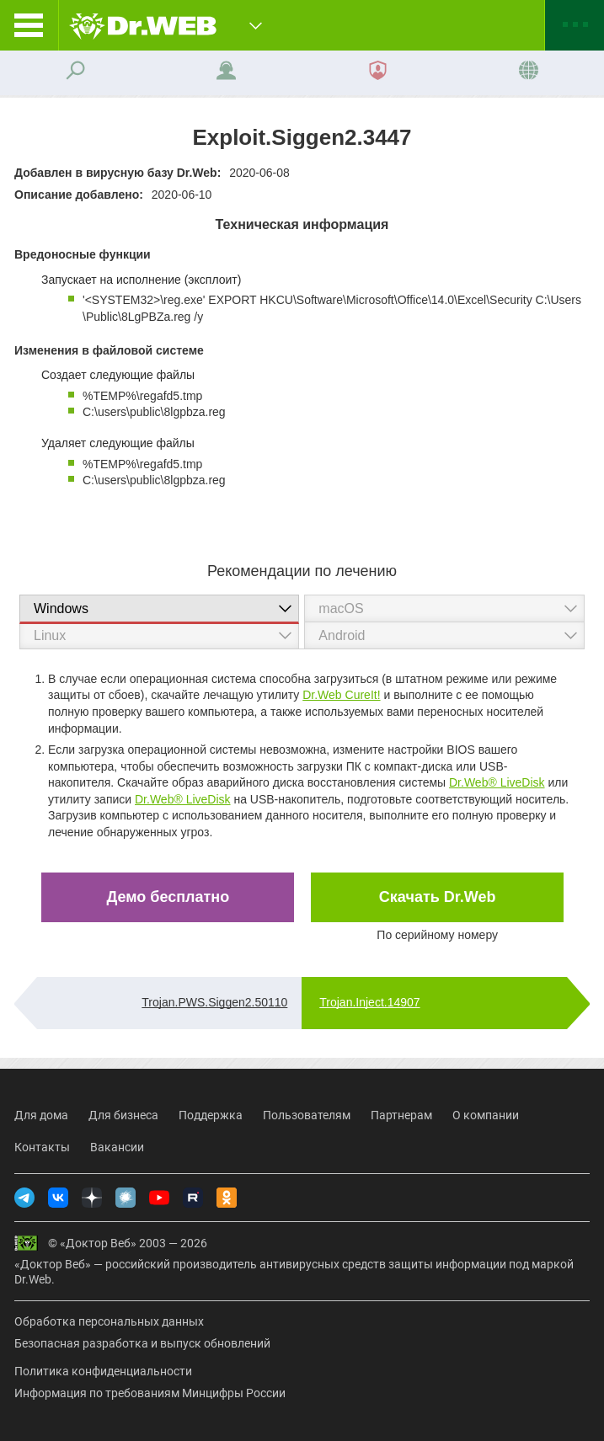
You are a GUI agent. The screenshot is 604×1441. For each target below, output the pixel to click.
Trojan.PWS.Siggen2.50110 (214, 1002)
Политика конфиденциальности (103, 1371)
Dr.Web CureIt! (341, 695)
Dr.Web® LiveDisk (497, 782)
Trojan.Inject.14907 (369, 1002)
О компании (485, 1115)
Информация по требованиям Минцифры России (150, 1393)
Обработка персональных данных (109, 1321)
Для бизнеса (123, 1115)
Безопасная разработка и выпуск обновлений (142, 1343)
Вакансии (117, 1147)
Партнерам (401, 1115)
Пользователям (306, 1115)
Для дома (41, 1115)
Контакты (42, 1147)
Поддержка (211, 1115)
